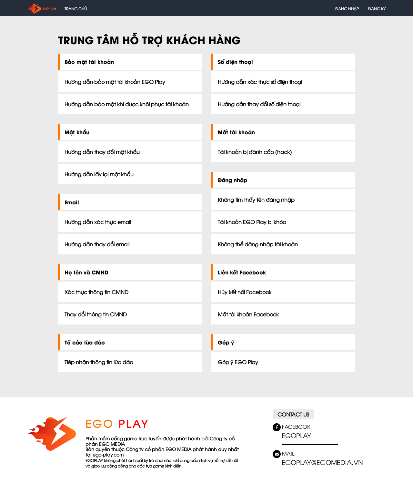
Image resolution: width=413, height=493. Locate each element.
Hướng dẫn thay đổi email (97, 244)
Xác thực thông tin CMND (96, 291)
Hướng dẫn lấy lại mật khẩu (99, 174)
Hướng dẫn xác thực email (98, 221)
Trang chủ (76, 8)
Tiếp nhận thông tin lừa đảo (99, 361)
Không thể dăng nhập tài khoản (258, 244)
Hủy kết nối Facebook (244, 291)
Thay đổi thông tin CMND (96, 314)
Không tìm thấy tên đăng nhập (256, 199)
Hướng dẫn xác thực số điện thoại (260, 81)
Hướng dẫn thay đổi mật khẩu (102, 151)
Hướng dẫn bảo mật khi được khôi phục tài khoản (127, 104)
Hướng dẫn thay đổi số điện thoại (259, 104)
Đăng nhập (347, 8)
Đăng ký (377, 8)
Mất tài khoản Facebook (248, 314)
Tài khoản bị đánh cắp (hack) (255, 151)
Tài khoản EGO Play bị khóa (252, 221)
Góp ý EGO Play (238, 361)
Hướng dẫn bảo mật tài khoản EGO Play (115, 81)
